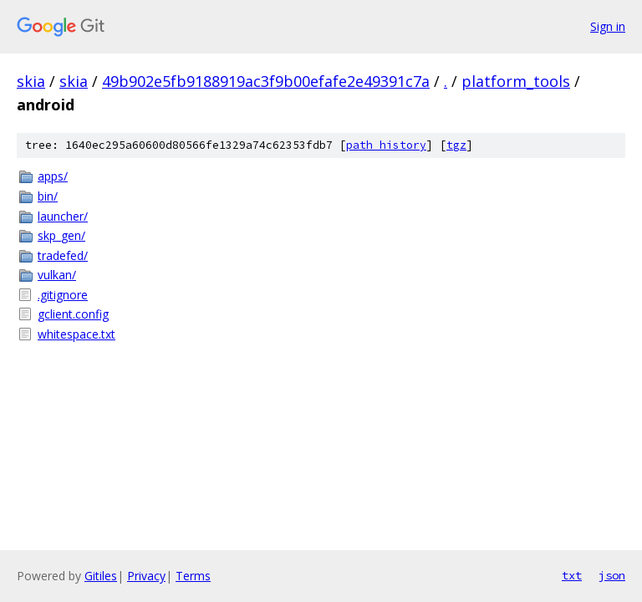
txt (572, 575)
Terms (193, 576)
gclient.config (73, 314)
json (612, 575)
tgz (456, 145)
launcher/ (63, 216)
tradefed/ (63, 255)
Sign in (607, 26)
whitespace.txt (76, 334)
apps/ (53, 176)
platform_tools (515, 81)
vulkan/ (57, 275)
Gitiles (100, 576)
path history (386, 145)
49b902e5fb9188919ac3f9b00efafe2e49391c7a (266, 81)
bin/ (48, 196)
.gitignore (63, 295)
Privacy (146, 576)
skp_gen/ (61, 235)
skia (31, 81)
